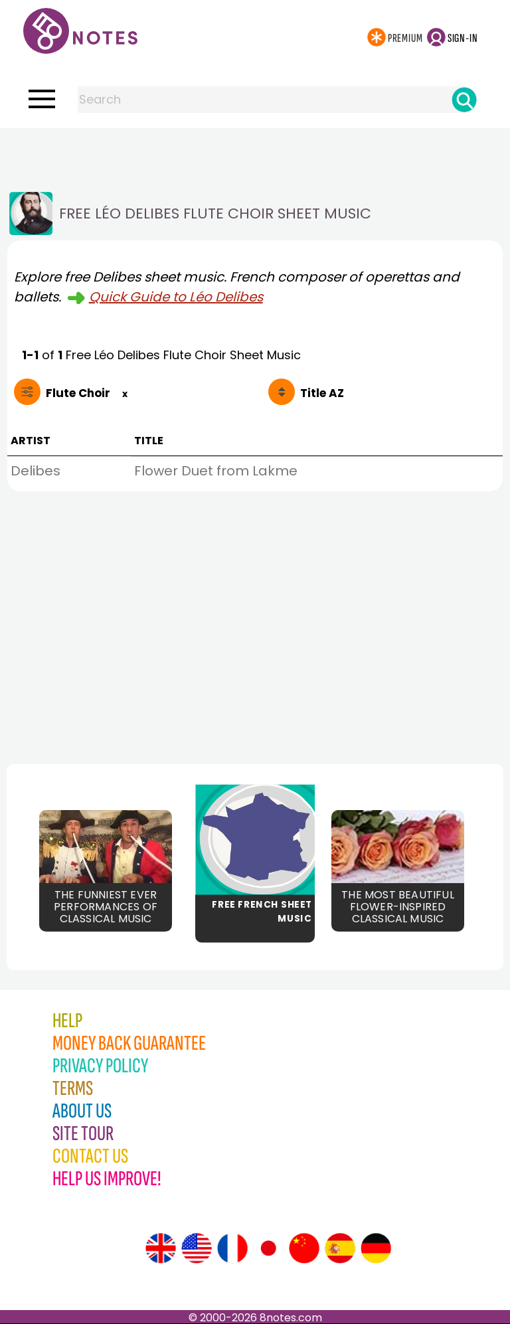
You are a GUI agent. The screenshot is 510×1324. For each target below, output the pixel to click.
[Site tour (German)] (375, 1248)
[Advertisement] (255, 155)
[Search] (464, 99)
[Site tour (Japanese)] (268, 1248)
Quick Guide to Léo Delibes (176, 297)
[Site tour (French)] (232, 1248)
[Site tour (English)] (160, 1248)
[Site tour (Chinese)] (304, 1248)
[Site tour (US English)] (196, 1248)
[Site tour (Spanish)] (340, 1248)
